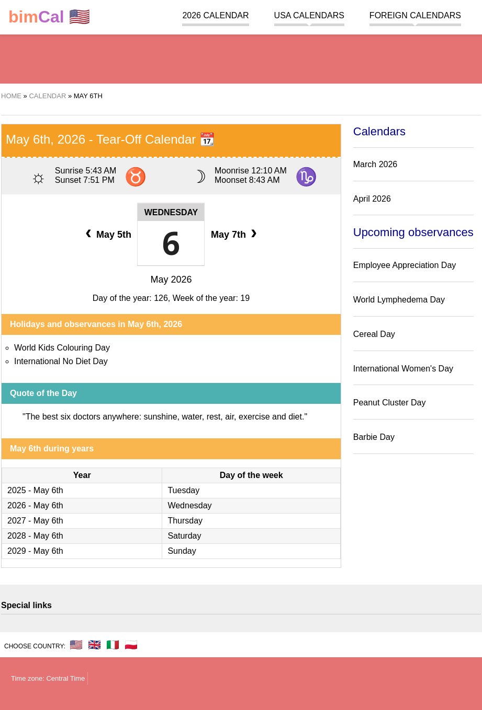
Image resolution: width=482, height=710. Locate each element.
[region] (241, 57)
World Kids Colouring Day (62, 347)
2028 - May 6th (35, 535)
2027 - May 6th (35, 520)
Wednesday (171, 212)
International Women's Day (403, 368)
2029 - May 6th (35, 550)
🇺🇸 (49, 17)
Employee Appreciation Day (404, 265)
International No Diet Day (61, 361)
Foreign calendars (415, 15)
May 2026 (171, 279)
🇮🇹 (112, 644)
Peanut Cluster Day (389, 402)
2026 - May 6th (35, 505)
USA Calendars (309, 15)
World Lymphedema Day (399, 299)
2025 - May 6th (35, 490)
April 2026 (372, 198)
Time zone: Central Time (48, 678)
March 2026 (375, 164)
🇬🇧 (94, 644)
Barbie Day (374, 437)
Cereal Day (374, 334)
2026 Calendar (215, 15)
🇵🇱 (131, 644)
